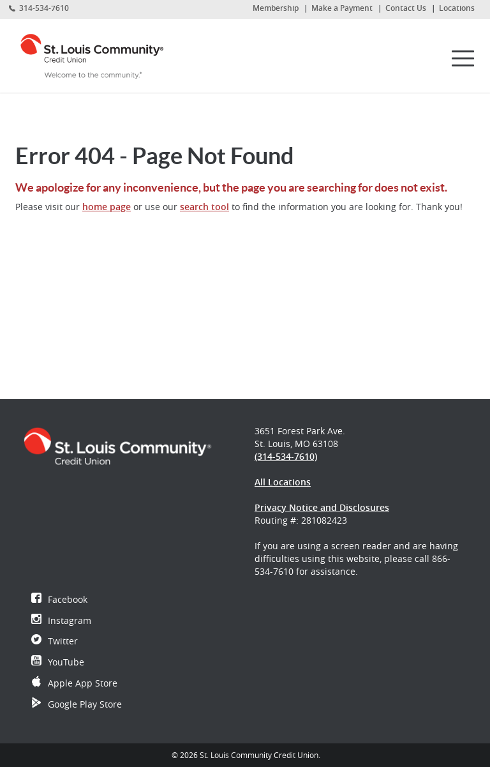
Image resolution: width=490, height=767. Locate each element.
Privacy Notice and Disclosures (322, 507)
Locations (457, 8)
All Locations (283, 482)
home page (106, 207)
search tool (204, 207)
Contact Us (405, 8)
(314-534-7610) (286, 456)
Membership (276, 8)
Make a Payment (342, 8)
